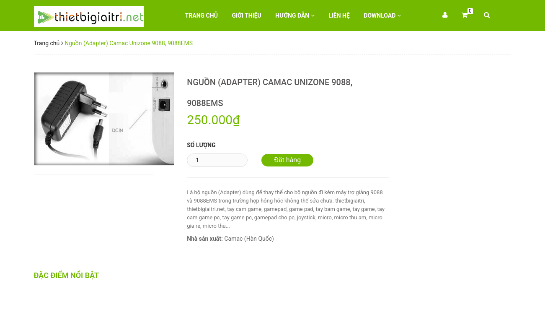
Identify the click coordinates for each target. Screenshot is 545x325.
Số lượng (201, 145)
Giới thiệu (246, 15)
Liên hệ (339, 15)
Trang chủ (201, 15)
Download (382, 15)
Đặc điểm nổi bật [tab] (66, 275)
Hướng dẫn (294, 15)
